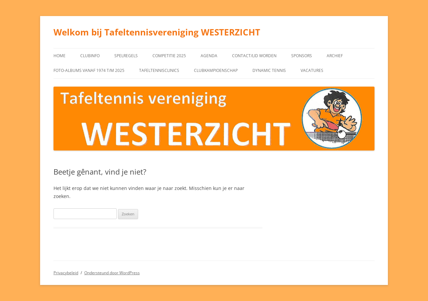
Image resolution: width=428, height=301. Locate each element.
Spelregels (126, 56)
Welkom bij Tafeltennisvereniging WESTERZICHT (157, 32)
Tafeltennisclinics (159, 70)
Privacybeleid (66, 273)
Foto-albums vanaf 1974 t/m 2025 (89, 70)
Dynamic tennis (269, 70)
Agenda (209, 56)
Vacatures (312, 70)
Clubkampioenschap (216, 70)
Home (60, 56)
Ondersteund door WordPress (112, 273)
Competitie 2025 (169, 56)
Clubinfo (90, 56)
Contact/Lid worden (254, 56)
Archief (335, 56)
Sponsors (301, 56)
